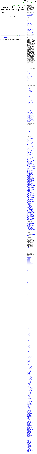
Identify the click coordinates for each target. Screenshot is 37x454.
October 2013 (29, 367)
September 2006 (30, 287)
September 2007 (30, 299)
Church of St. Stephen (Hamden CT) (31, 161)
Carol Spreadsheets (30, 15)
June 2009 (28, 319)
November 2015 (29, 390)
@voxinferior (29, 134)
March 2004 (29, 257)
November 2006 (29, 289)
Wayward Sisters (30, 119)
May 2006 (28, 283)
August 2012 (29, 355)
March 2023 (29, 437)
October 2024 (29, 443)
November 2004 (29, 265)
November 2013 (29, 368)
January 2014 (29, 370)
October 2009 (29, 323)
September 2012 (30, 356)
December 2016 (29, 402)
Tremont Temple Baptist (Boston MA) (30, 215)
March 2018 (29, 417)
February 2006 (29, 280)
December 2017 (29, 414)
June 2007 (28, 296)
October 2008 (29, 311)
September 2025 (30, 450)
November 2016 (29, 401)
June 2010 (28, 330)
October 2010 (29, 334)
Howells (23, 35)
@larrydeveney (29, 130)
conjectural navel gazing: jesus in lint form (30, 94)
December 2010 (29, 336)
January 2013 (29, 359)
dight (28, 247)
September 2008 (30, 310)
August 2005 (29, 274)
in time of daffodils (30, 100)
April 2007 (28, 294)
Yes (27, 240)
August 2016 (29, 398)
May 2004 (28, 259)
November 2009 (29, 324)
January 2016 (29, 392)
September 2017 (30, 411)
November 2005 (29, 277)
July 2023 (28, 438)
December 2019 (29, 428)
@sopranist (29, 133)
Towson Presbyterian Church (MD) (31, 213)
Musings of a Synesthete (29, 104)
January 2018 (29, 415)
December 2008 (29, 313)
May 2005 (28, 271)
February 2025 (29, 446)
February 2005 (29, 268)
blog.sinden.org (30, 1)
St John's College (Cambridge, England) (31, 228)
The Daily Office (30, 76)
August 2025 (29, 449)
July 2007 (28, 297)
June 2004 (28, 260)
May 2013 (28, 362)
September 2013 (30, 366)
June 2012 (28, 353)
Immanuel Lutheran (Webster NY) (30, 173)
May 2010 (28, 329)
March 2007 (29, 293)
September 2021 (30, 432)
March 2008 (29, 304)
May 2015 (28, 384)
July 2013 (28, 364)
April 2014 (28, 373)
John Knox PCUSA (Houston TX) (30, 175)
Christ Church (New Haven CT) (30, 154)
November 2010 (29, 335)
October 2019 (29, 427)
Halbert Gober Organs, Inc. (29, 99)
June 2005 (28, 272)
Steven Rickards (30, 115)
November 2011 (29, 347)
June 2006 (28, 284)
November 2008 (29, 312)
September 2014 (30, 377)
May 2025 (28, 448)
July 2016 (28, 397)
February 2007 (29, 292)
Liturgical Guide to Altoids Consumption (31, 19)
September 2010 (30, 333)
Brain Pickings (29, 75)
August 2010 (29, 332)
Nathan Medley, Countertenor (30, 109)
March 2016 (29, 394)
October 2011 (29, 346)
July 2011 (28, 343)
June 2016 (28, 396)
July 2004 (28, 261)
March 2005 (29, 269)
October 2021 (29, 433)
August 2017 (29, 410)
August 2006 (29, 286)
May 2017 (28, 407)
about (28, 65)
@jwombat (29, 129)
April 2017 (28, 406)
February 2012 (29, 350)
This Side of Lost (30, 118)
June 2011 (28, 342)
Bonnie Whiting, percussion (30, 92)
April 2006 (28, 282)
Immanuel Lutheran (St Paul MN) (30, 171)
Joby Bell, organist (30, 101)
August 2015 (29, 387)
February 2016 (29, 393)
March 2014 (29, 372)
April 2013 (28, 361)
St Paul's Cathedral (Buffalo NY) (30, 198)
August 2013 (29, 365)
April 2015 (28, 383)
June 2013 (28, 363)
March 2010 (29, 327)
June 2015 (28, 385)
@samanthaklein (30, 132)
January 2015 (29, 381)
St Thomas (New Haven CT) (30, 207)
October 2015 (29, 389)
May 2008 (28, 306)
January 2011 (29, 337)
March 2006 (29, 281)
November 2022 (29, 435)
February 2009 (29, 315)
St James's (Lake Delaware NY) (30, 184)
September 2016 (30, 399)
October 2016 (29, 400)
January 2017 (29, 403)
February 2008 (29, 303)
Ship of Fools (29, 79)
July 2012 (28, 354)
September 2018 (30, 422)
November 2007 (29, 301)
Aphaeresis (29, 89)
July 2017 (28, 409)
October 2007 (29, 300)
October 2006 (29, 288)
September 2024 (30, 442)
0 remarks (5, 37)
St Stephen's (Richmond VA (29, 205)
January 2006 (29, 279)
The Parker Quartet (30, 112)
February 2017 (29, 404)
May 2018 (28, 419)
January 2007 (29, 291)
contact (28, 66)
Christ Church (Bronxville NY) (29, 150)
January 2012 (29, 349)
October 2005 (29, 276)
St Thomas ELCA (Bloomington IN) (30, 209)
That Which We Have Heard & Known (30, 117)
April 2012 (28, 351)
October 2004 (29, 264)
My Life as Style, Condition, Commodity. (30, 106)
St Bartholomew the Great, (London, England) (30, 181)
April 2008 (28, 305)
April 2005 (28, 270)
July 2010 (28, 331)
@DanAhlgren (29, 126)
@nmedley (29, 131)
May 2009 (28, 318)
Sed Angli (28, 78)
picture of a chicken (30, 32)
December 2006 (29, 290)
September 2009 (30, 322)
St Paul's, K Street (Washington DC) (30, 200)
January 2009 (29, 314)
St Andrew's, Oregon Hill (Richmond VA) (30, 179)
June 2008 (28, 307)
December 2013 (29, 369)
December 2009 (29, 325)
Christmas (19, 35)
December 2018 (29, 424)
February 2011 (29, 338)
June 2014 (28, 375)
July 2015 (28, 386)
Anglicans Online (30, 70)
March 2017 (29, 405)
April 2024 (28, 440)
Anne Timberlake (30, 90)
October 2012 (29, 357)
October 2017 (29, 412)
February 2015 (29, 382)
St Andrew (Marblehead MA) (30, 177)
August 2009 (29, 321)
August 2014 (29, 376)
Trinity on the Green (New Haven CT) (30, 219)
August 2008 (29, 309)
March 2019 (29, 426)
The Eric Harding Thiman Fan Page (30, 24)
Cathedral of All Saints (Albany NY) (30, 148)
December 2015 (29, 391)
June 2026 (28, 452)
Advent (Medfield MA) (31, 138)
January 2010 (29, 326)
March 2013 (29, 360)
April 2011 (28, 340)
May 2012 (28, 352)
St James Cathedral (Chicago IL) (30, 188)
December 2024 (29, 444)
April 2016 (28, 395)
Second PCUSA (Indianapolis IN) (30, 211)
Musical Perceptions (30, 102)
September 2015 (30, 388)
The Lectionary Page (30, 77)
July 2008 (28, 308)
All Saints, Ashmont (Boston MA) (30, 140)
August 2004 (29, 262)
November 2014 (29, 379)
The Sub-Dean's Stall (30, 80)
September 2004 (30, 263)
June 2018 (28, 420)
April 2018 (28, 418)
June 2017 (28, 408)
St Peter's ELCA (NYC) (31, 203)
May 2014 (28, 374)
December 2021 (29, 434)
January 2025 (29, 445)
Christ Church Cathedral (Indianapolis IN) (30, 156)
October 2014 (29, 378)
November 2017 (29, 413)
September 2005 (30, 275)
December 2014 (29, 380)
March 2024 (29, 439)
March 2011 (29, 339)
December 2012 (29, 358)
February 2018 (29, 416)
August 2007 (29, 298)
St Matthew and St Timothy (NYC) (30, 192)
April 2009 (28, 317)
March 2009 (29, 316)
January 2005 (29, 267)
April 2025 (28, 447)
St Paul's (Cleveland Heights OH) (30, 194)
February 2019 (29, 425)
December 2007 (29, 302)
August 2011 (29, 344)
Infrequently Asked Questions (30, 30)
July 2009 (28, 320)
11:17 (3, 37)
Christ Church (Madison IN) (29, 152)
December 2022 (29, 436)
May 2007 (28, 295)
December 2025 (29, 451)
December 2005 (29, 278)
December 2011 (29, 348)
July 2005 (28, 273)
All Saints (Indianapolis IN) (30, 142)
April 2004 (28, 258)
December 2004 (29, 266)
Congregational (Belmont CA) (29, 163)
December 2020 (29, 430)
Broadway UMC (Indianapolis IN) (30, 146)
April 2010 (28, 328)
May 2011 (28, 341)
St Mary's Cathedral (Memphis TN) (30, 190)
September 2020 (30, 429)
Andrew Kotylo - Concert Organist (30, 88)
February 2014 (29, 371)
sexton (31, 35)
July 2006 (28, 285)
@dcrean (28, 127)
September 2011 (30, 345)
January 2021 (29, 431)
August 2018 (29, 421)
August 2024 (29, 441)
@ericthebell (29, 128)
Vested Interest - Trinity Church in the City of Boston (31, 82)
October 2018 (29, 423)
